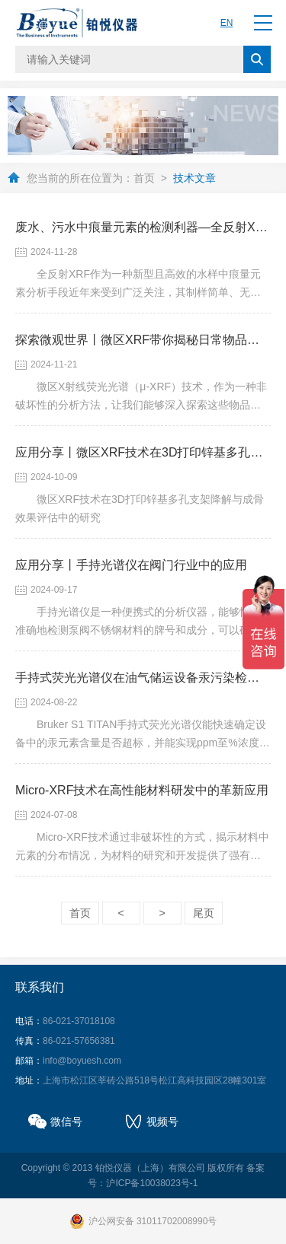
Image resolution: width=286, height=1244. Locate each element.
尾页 (203, 913)
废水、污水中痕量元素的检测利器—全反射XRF (143, 227)
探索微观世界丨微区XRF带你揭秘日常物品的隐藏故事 (143, 339)
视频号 (162, 1121)
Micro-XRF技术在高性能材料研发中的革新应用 (141, 790)
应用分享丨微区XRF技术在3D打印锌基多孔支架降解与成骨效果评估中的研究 (143, 452)
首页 (144, 178)
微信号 (66, 1121)
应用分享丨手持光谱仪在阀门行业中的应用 (131, 564)
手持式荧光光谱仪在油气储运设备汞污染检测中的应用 (143, 677)
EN (226, 22)
